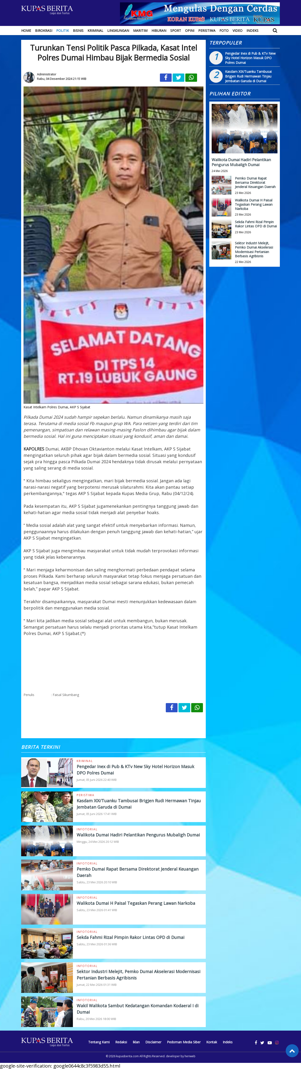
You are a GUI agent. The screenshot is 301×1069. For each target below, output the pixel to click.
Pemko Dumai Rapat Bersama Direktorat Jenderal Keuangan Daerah (255, 182)
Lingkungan (118, 30)
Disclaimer (153, 1042)
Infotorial (87, 829)
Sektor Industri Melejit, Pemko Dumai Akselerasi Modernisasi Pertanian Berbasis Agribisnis (254, 249)
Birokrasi (43, 30)
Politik (62, 30)
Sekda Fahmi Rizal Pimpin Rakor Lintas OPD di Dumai (130, 937)
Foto (224, 30)
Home (26, 30)
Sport (175, 30)
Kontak (211, 1042)
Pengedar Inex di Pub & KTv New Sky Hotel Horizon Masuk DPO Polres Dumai (250, 58)
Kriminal (95, 30)
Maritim (140, 30)
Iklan (136, 1042)
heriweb (190, 1056)
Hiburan (158, 30)
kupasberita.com (127, 1056)
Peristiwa (206, 30)
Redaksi (121, 1042)
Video (237, 30)
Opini (189, 30)
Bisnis (78, 30)
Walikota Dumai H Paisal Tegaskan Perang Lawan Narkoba (136, 903)
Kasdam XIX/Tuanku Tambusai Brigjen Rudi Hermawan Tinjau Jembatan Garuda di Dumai (248, 76)
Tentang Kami (99, 1042)
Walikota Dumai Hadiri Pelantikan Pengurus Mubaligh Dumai (138, 835)
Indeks (252, 30)
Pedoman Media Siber (184, 1042)
